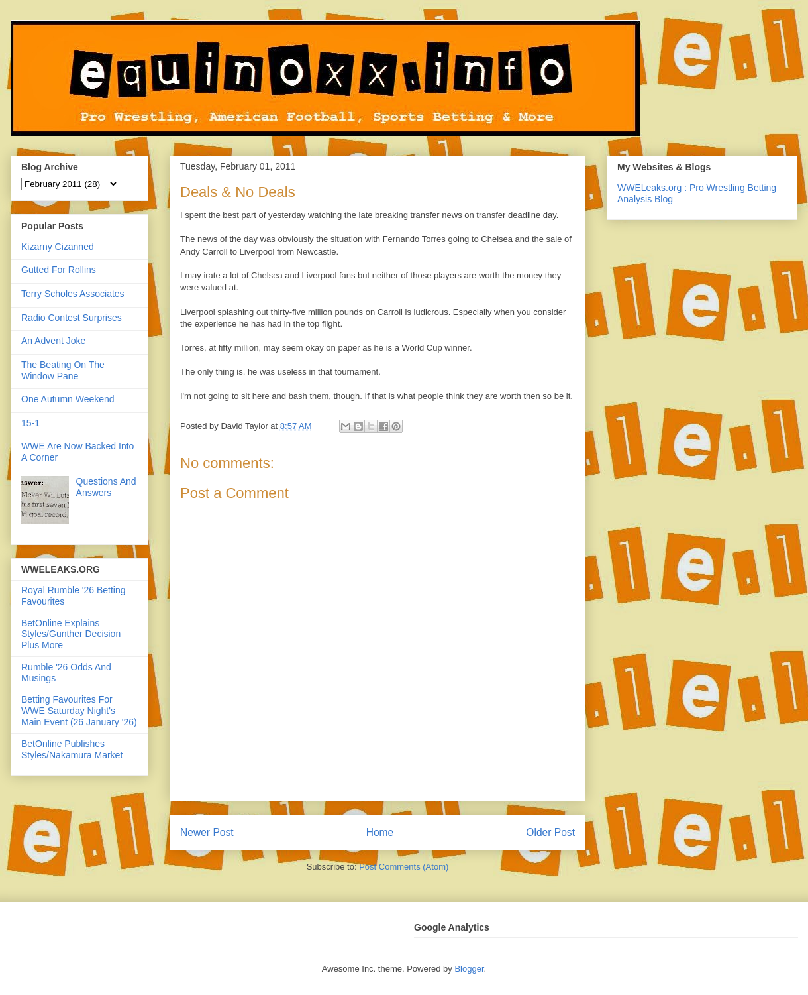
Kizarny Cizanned (57, 246)
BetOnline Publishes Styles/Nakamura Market (72, 749)
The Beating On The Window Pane (63, 370)
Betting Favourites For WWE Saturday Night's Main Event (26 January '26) (79, 710)
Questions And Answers (106, 487)
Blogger (468, 969)
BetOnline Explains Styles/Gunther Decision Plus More (71, 634)
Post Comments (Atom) (403, 867)
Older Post (550, 832)
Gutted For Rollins (58, 269)
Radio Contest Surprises (71, 317)
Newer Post (207, 832)
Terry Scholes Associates (73, 293)
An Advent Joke (53, 340)
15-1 (30, 423)
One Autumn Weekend (68, 399)
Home (380, 832)
